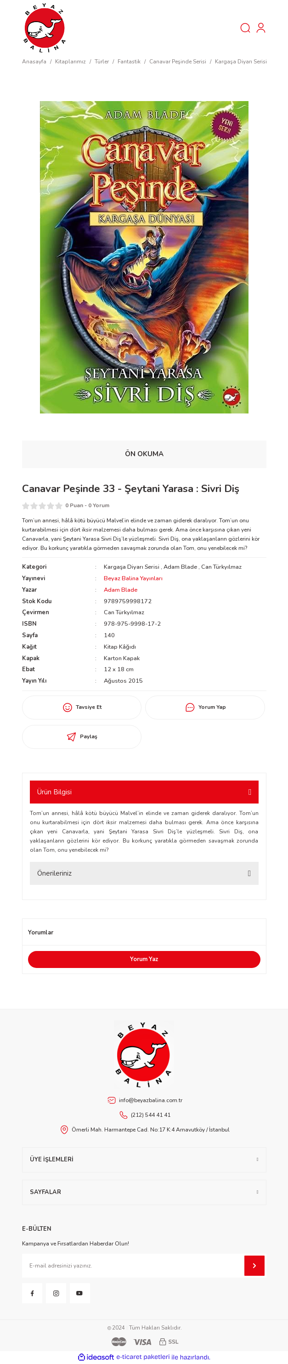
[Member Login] (260, 28)
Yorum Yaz (144, 959)
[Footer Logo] (144, 1054)
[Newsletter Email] (144, 1266)
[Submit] (254, 1266)
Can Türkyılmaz (221, 567)
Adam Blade (180, 567)
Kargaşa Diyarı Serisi (131, 567)
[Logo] (45, 27)
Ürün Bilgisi (54, 792)
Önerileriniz (54, 873)
